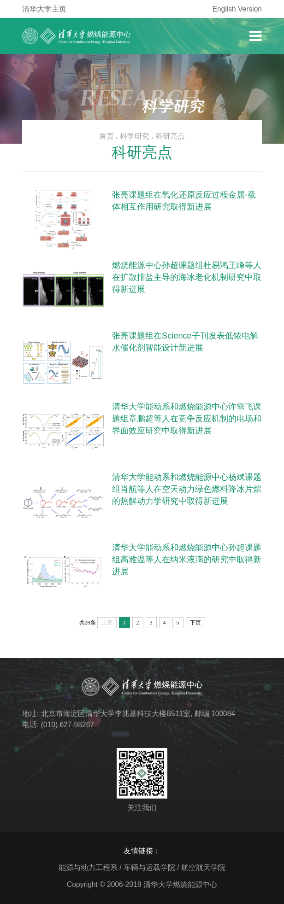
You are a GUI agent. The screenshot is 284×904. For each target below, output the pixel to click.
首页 (106, 136)
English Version (237, 9)
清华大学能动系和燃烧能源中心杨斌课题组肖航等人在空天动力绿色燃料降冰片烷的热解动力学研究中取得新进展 (186, 489)
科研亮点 (170, 136)
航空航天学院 (203, 867)
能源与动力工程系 (88, 867)
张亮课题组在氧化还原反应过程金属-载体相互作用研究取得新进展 (184, 200)
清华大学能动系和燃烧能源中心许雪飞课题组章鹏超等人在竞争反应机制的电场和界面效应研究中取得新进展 (186, 418)
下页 (195, 622)
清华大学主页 (44, 9)
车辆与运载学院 (149, 867)
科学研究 (134, 136)
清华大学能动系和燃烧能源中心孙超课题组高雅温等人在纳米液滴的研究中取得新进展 (186, 559)
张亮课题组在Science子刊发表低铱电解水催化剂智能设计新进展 (185, 341)
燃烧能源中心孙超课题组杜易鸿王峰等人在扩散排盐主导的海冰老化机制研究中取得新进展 (186, 277)
